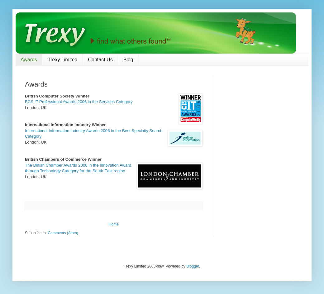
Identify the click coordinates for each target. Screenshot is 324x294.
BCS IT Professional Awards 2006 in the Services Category (79, 101)
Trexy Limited (62, 59)
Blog (128, 59)
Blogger (192, 266)
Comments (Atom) (63, 233)
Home (114, 224)
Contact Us (100, 59)
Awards (29, 59)
